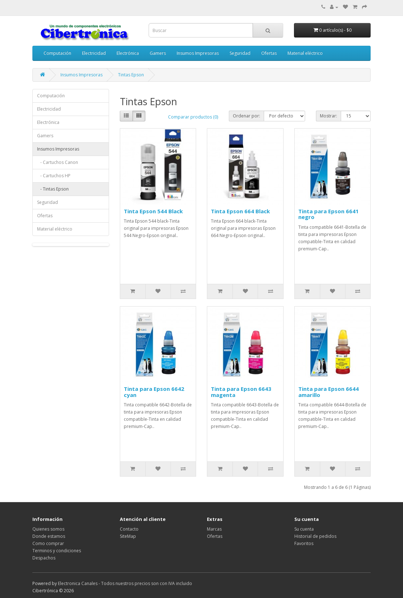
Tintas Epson (131, 75)
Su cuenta (304, 529)
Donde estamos (48, 536)
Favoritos (303, 543)
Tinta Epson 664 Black (240, 211)
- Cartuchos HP (54, 176)
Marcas (214, 529)
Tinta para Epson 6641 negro (328, 214)
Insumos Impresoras (198, 53)
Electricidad (94, 53)
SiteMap (128, 536)
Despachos (43, 558)
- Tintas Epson (53, 189)
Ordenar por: (246, 116)
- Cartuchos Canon (57, 162)
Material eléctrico (305, 53)
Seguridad (240, 53)
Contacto (129, 529)
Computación (57, 53)
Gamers (158, 53)
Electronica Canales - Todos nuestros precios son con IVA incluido (125, 583)
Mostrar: (328, 116)
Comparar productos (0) (193, 117)
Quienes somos (48, 529)
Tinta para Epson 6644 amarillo (328, 391)
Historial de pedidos (315, 536)
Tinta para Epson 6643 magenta (241, 391)
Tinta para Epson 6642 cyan (154, 391)
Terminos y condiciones (56, 551)
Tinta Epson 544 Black (153, 211)
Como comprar (48, 543)
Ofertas (269, 53)
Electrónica (128, 53)
